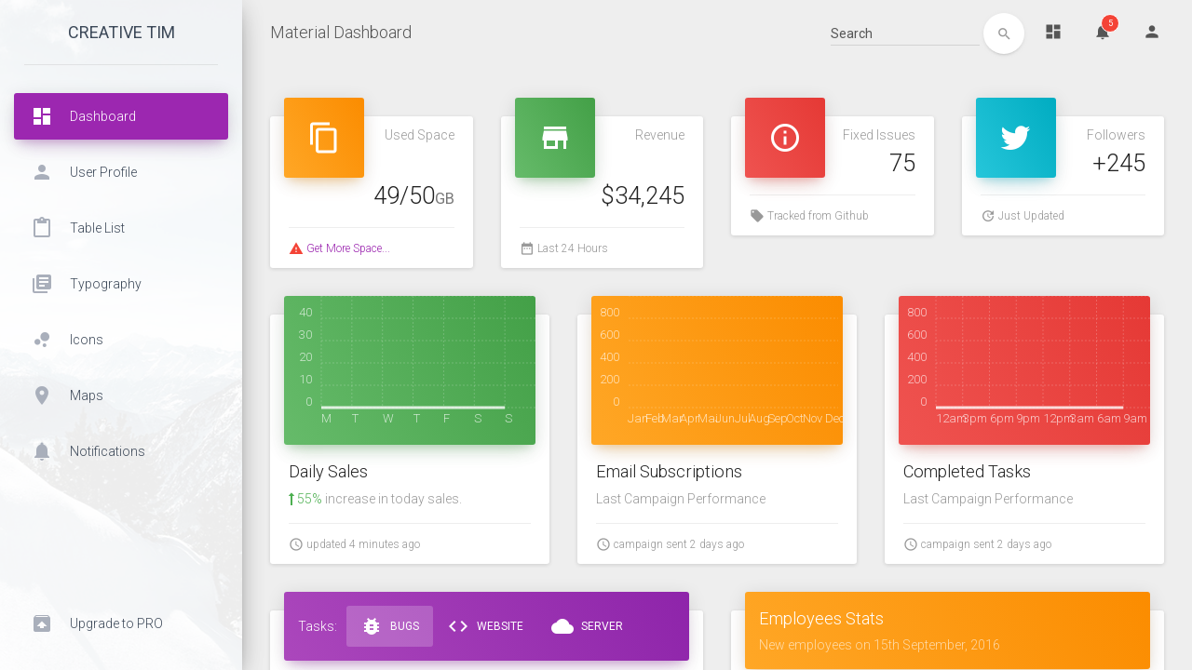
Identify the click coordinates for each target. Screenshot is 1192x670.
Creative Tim (121, 32)
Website (485, 626)
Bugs (389, 626)
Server (587, 626)
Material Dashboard (341, 32)
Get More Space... (348, 248)
